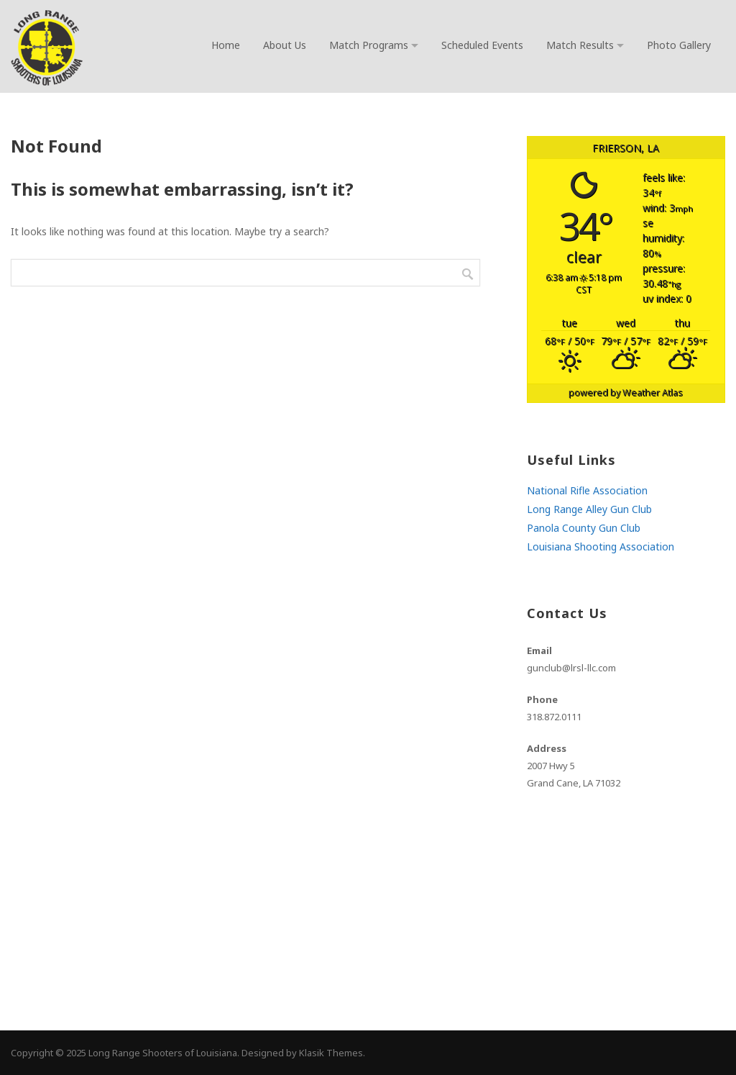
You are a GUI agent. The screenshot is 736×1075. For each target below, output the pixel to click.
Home (225, 45)
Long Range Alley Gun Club (589, 509)
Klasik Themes (331, 1052)
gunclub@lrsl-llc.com (571, 667)
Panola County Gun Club (583, 528)
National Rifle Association (587, 490)
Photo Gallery (679, 45)
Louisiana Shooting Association (600, 546)
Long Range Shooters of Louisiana (162, 1052)
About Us (284, 45)
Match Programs (368, 45)
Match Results (580, 45)
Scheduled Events (482, 45)
